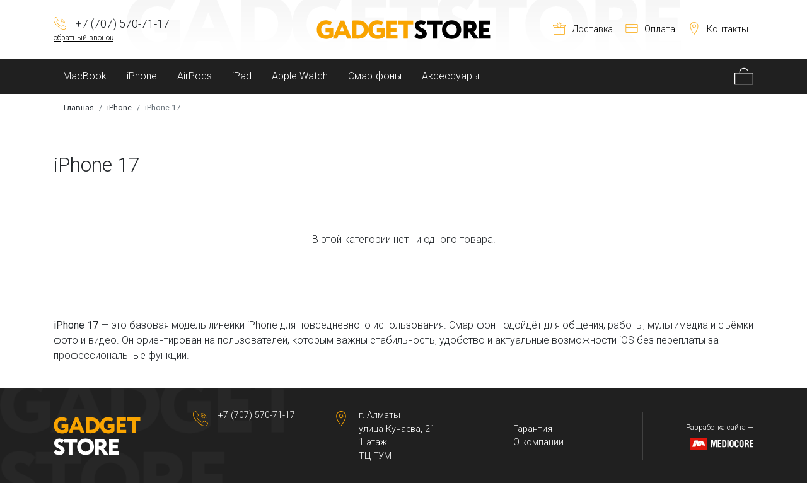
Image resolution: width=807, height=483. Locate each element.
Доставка (583, 29)
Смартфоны (375, 76)
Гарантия (532, 429)
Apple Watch (300, 76)
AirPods (194, 76)
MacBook (85, 76)
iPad (242, 76)
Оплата (650, 29)
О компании (538, 442)
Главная (79, 107)
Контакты (718, 29)
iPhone (142, 76)
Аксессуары (450, 76)
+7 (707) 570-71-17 (256, 415)
